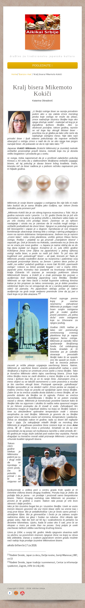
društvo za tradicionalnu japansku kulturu (42, 56)
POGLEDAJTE (42, 65)
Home (14, 74)
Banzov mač (25, 74)
